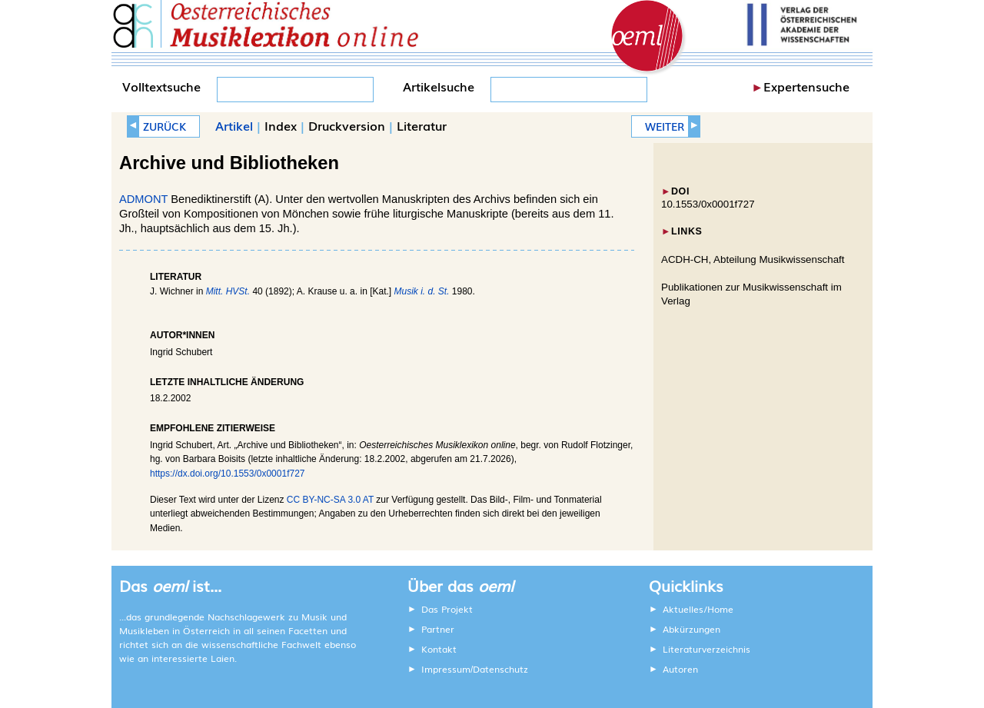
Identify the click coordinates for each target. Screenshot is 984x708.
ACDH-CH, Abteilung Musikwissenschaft (753, 259)
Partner (437, 629)
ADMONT (143, 199)
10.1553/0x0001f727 (708, 204)
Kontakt (439, 649)
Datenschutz (500, 669)
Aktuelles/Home (698, 609)
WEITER (664, 126)
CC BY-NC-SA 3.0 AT (330, 499)
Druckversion (346, 125)
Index (280, 125)
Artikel (234, 125)
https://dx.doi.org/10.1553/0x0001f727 (227, 473)
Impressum (445, 669)
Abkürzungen (691, 629)
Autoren (680, 669)
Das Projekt (447, 609)
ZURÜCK (164, 126)
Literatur (422, 125)
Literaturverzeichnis (706, 649)
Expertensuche (806, 86)
